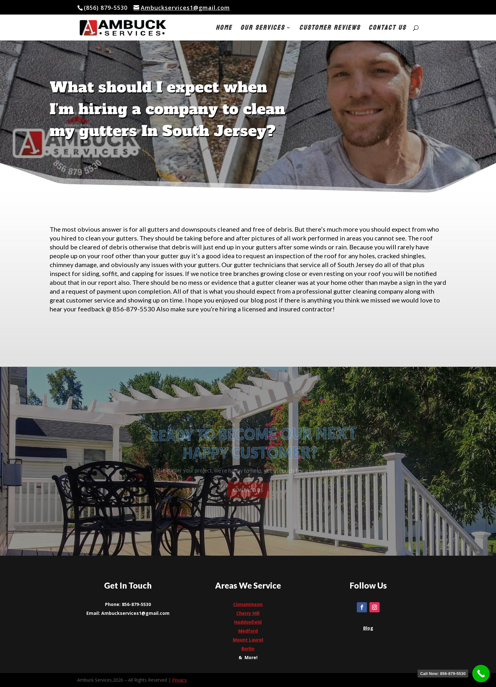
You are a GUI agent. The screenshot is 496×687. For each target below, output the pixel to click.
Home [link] (224, 29)
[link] (135, 27)
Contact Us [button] (248, 489)
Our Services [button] (262, 29)
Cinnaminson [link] (248, 604)
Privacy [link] (179, 680)
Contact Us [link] (387, 29)
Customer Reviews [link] (329, 29)
